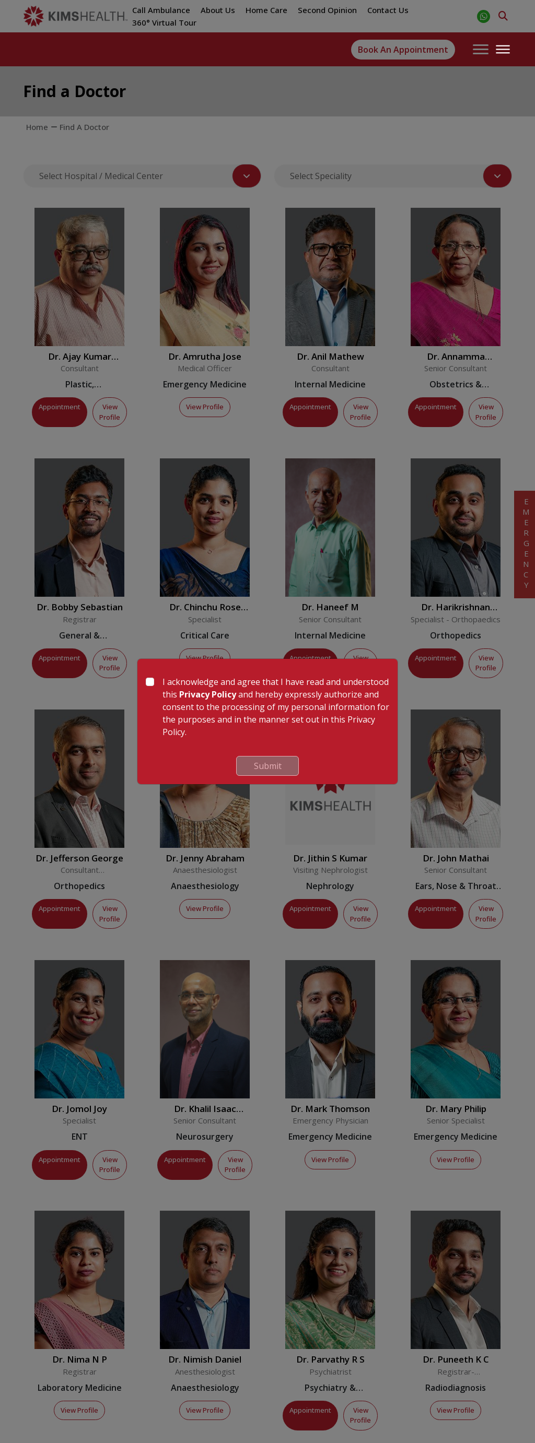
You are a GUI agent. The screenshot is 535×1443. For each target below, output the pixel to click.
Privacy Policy (207, 694)
